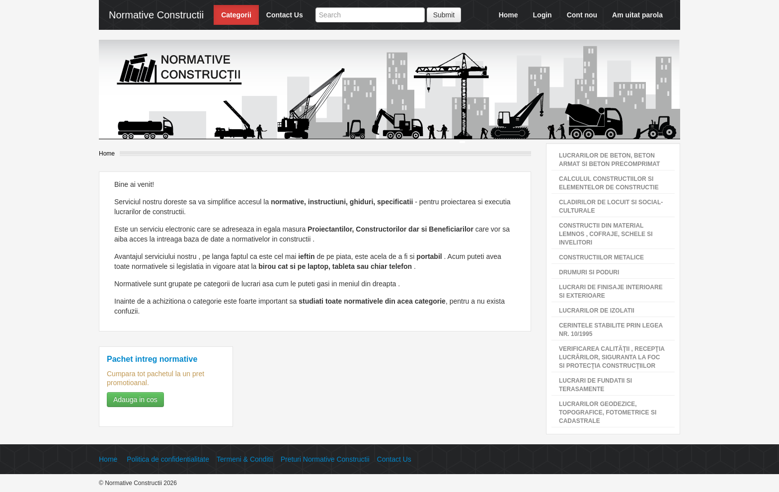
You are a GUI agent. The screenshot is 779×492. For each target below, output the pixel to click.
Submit (444, 15)
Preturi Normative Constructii (325, 459)
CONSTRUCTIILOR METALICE (601, 257)
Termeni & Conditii (245, 459)
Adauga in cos (135, 400)
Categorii (236, 15)
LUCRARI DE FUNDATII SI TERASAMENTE (595, 385)
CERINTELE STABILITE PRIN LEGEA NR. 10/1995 (611, 329)
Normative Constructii (156, 14)
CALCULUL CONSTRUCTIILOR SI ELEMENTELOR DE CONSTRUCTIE (609, 183)
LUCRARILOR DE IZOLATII (596, 310)
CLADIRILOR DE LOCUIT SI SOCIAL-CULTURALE (611, 206)
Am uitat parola (637, 15)
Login (542, 15)
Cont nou (582, 15)
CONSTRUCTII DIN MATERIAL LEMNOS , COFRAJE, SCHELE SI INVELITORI (606, 234)
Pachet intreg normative (152, 359)
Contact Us (284, 15)
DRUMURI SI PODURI (589, 272)
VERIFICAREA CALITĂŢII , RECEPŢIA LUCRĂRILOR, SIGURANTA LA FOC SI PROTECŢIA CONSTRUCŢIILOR (612, 357)
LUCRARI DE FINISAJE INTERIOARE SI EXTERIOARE (611, 291)
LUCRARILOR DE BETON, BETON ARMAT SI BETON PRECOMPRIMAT (609, 159)
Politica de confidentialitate (168, 459)
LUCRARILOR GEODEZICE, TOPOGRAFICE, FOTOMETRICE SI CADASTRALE (607, 412)
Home (508, 15)
